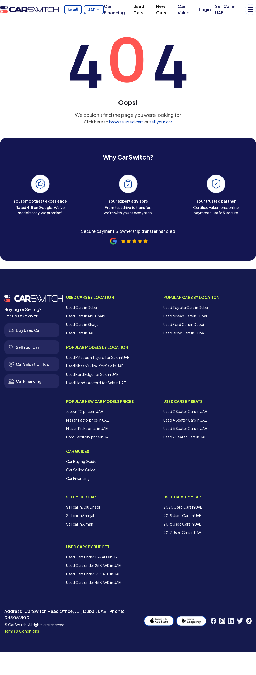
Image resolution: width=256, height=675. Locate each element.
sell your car (160, 121)
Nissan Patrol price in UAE (87, 420)
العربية (73, 9)
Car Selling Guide (81, 469)
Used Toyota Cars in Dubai (186, 307)
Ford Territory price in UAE (88, 437)
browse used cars (126, 121)
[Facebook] (213, 621)
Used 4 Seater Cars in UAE (185, 420)
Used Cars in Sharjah (83, 324)
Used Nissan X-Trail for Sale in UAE (94, 365)
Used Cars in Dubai (82, 307)
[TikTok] (249, 621)
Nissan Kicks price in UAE (87, 428)
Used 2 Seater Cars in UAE (185, 411)
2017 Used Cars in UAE (182, 532)
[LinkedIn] (231, 621)
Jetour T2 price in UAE (84, 411)
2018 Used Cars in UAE (182, 524)
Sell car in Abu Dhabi (83, 507)
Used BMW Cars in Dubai (184, 332)
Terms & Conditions (21, 631)
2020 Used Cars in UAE (182, 507)
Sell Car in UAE (225, 9)
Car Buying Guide (81, 461)
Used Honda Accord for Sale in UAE (96, 382)
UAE (94, 9)
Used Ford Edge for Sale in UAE (92, 374)
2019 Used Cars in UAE (182, 515)
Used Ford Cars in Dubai (183, 324)
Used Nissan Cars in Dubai (185, 315)
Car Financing (114, 9)
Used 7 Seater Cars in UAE (185, 437)
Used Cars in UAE (80, 332)
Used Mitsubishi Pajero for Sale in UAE (97, 357)
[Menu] (250, 9)
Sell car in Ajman (79, 524)
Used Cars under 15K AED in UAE (93, 556)
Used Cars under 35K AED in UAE (93, 573)
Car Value (183, 9)
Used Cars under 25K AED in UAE (93, 565)
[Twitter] (240, 621)
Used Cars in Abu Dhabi (85, 315)
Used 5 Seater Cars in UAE (185, 428)
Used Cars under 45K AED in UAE (93, 582)
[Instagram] (222, 621)
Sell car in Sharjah (80, 515)
